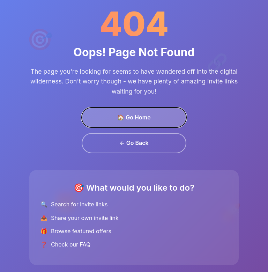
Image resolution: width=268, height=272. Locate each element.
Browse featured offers (81, 231)
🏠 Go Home (133, 117)
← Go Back (133, 142)
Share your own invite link (85, 217)
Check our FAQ (70, 244)
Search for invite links (79, 204)
